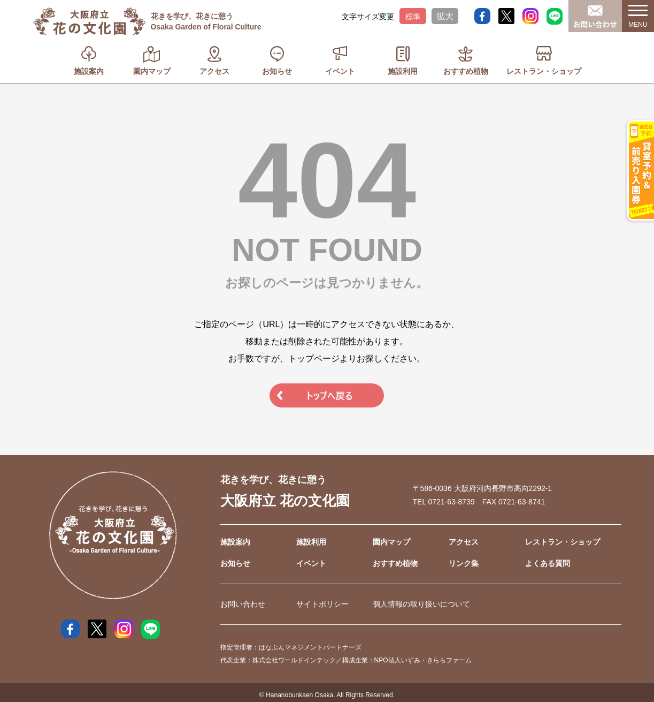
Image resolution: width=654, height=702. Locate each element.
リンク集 (464, 563)
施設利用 (403, 71)
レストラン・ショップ (543, 71)
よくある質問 (547, 563)
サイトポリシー (322, 604)
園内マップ (152, 71)
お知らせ (277, 71)
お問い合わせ (242, 604)
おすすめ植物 (465, 71)
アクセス (214, 71)
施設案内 (89, 71)
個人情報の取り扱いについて (421, 604)
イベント (340, 71)
